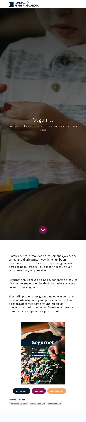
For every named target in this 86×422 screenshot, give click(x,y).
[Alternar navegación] (74, 4)
